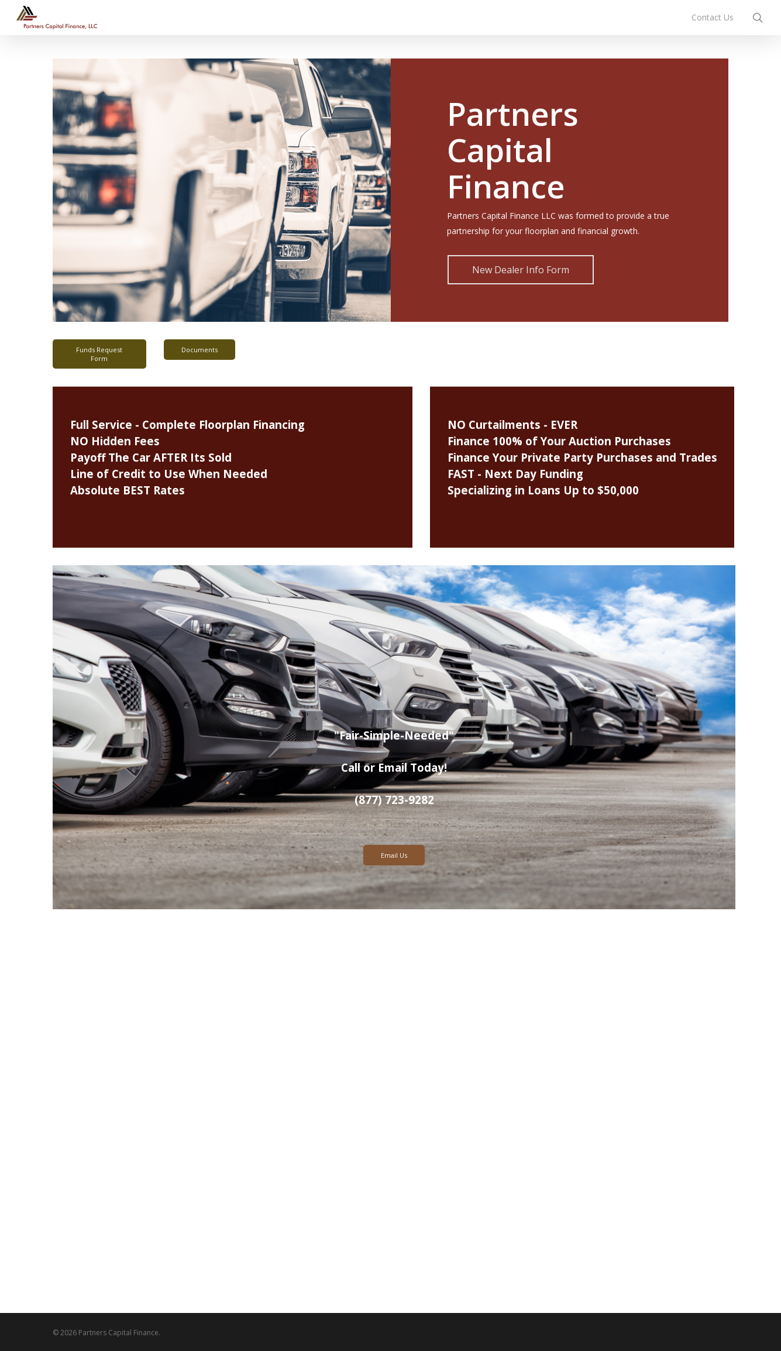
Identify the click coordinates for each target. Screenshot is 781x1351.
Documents (199, 349)
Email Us (394, 855)
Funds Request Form (99, 354)
